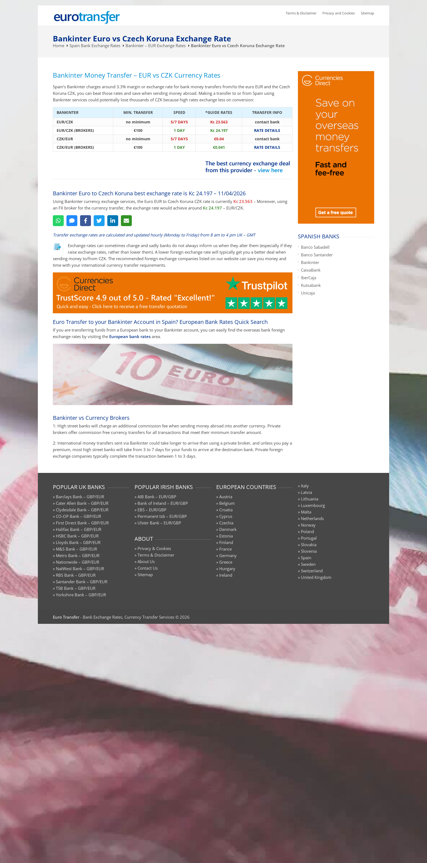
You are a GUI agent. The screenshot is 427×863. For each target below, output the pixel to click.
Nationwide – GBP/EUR (77, 562)
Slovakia (308, 544)
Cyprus (225, 516)
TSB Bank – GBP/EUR (75, 588)
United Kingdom (316, 577)
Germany (228, 555)
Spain (306, 557)
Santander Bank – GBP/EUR (81, 581)
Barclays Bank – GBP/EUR (80, 496)
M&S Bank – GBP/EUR (76, 549)
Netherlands (312, 518)
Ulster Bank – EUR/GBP (159, 522)
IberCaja (308, 277)
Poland (307, 531)
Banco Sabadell (315, 247)
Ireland (225, 575)
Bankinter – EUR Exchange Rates (156, 45)
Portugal (309, 538)
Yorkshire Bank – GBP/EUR (81, 594)
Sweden (308, 564)
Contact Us (148, 568)
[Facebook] (85, 220)
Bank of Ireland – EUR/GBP (163, 503)
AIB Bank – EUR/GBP (157, 496)
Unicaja (308, 293)
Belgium (227, 503)
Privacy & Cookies (154, 548)
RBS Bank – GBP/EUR (76, 575)
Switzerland (312, 570)
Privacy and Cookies (338, 13)
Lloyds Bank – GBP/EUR (78, 542)
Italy (305, 485)
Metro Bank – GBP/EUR (77, 555)
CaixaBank (311, 270)
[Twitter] (99, 220)
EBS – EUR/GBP (152, 509)
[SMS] (71, 220)
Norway (308, 525)
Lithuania (309, 499)
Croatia (226, 509)
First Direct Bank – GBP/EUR (82, 522)
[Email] (126, 220)
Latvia (306, 492)
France (225, 549)
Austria (225, 496)
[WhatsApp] (58, 220)
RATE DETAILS (267, 130)
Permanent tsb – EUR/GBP (162, 516)
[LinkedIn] (112, 220)
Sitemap (367, 13)
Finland (226, 542)
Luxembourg (313, 505)
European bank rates (130, 336)
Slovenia (309, 551)
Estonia (226, 536)
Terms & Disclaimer (301, 13)
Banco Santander (317, 254)
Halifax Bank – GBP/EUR (78, 529)
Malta (306, 512)
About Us (146, 561)
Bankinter (310, 262)
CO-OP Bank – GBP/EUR (78, 516)
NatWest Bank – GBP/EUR (80, 568)
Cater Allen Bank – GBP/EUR (82, 503)
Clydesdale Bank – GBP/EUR (82, 509)
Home (58, 45)
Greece (225, 562)
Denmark (228, 529)
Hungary (227, 568)
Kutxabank (311, 285)
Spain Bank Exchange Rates (94, 45)
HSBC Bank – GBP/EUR (77, 536)
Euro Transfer (66, 617)
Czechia (226, 522)
